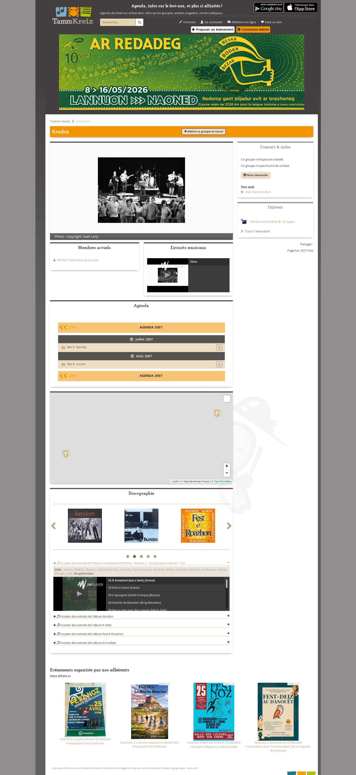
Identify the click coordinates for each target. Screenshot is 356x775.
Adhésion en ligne (241, 22)
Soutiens (95, 768)
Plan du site (71, 768)
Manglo (59, 573)
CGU (104, 768)
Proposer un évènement (213, 29)
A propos (58, 768)
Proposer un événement (145, 768)
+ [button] (226, 466)
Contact (84, 768)
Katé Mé (181, 570)
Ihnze (170, 570)
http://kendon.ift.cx (258, 192)
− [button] (226, 473)
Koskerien (208, 570)
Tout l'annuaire (255, 231)
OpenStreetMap (223, 481)
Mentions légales (118, 768)
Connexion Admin (253, 29)
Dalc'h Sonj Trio (107, 570)
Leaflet (175, 481)
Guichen (159, 570)
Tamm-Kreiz (60, 121)
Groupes (288, 222)
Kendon (194, 570)
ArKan (68, 570)
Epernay (81, 347)
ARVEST (79, 570)
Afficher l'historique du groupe (77, 260)
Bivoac (90, 570)
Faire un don (271, 22)
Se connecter (211, 22)
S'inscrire (187, 22)
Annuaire (83, 121)
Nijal (69, 573)
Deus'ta (125, 570)
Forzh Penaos (142, 570)
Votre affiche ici (60, 676)
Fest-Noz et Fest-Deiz (264, 222)
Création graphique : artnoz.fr (179, 768)
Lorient (80, 364)
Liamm (222, 570)
